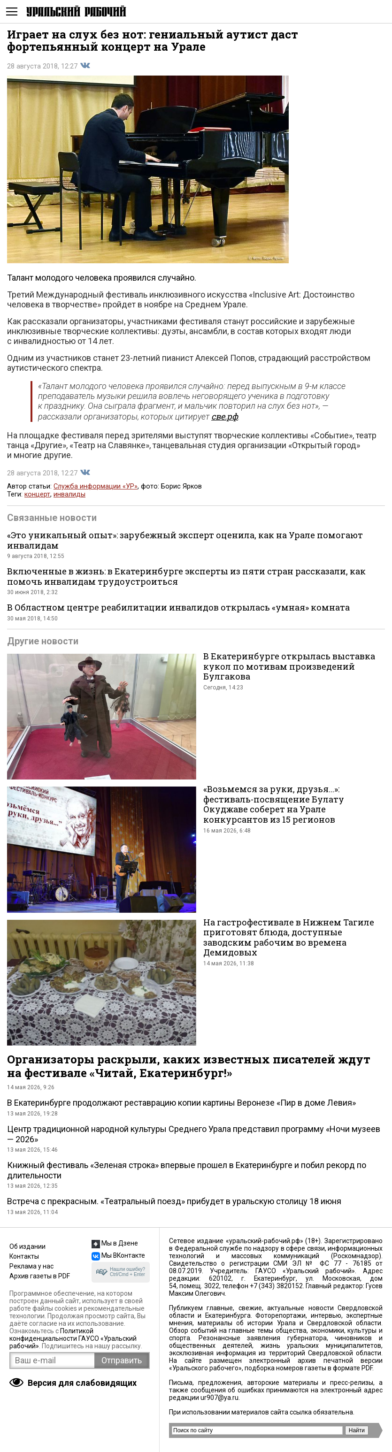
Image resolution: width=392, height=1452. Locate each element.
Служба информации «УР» (96, 486)
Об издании (27, 1246)
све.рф (224, 416)
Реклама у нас (31, 1266)
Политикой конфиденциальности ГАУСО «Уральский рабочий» (73, 1338)
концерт (37, 494)
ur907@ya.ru (219, 1397)
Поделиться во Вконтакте (85, 65)
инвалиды (69, 494)
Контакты (24, 1256)
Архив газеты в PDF (39, 1276)
